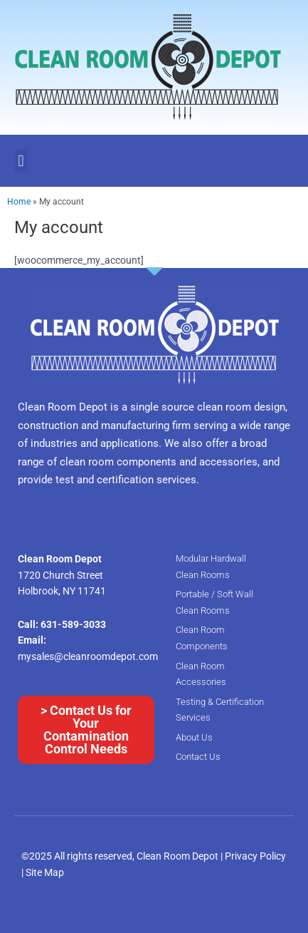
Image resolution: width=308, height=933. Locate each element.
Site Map (45, 872)
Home (19, 202)
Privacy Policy (255, 856)
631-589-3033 (73, 624)
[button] (21, 160)
